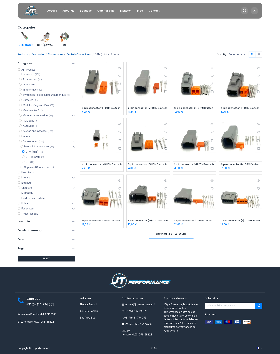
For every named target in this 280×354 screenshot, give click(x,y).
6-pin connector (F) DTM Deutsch (194, 108)
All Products (28, 69)
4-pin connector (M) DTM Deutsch (102, 164)
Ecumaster (38, 54)
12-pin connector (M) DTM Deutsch (194, 221)
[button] (237, 55)
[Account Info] (254, 11)
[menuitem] (52, 10)
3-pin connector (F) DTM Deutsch (148, 164)
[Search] (244, 11)
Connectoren (55, 54)
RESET (46, 258)
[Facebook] (151, 348)
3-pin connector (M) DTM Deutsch (194, 164)
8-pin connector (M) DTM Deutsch (148, 221)
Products (23, 54)
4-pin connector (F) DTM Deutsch (241, 108)
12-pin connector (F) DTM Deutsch (241, 221)
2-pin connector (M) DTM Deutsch (148, 108)
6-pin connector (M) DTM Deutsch (241, 164)
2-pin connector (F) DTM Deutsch (102, 108)
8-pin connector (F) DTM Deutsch (102, 221)
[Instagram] (155, 348)
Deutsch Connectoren (79, 54)
